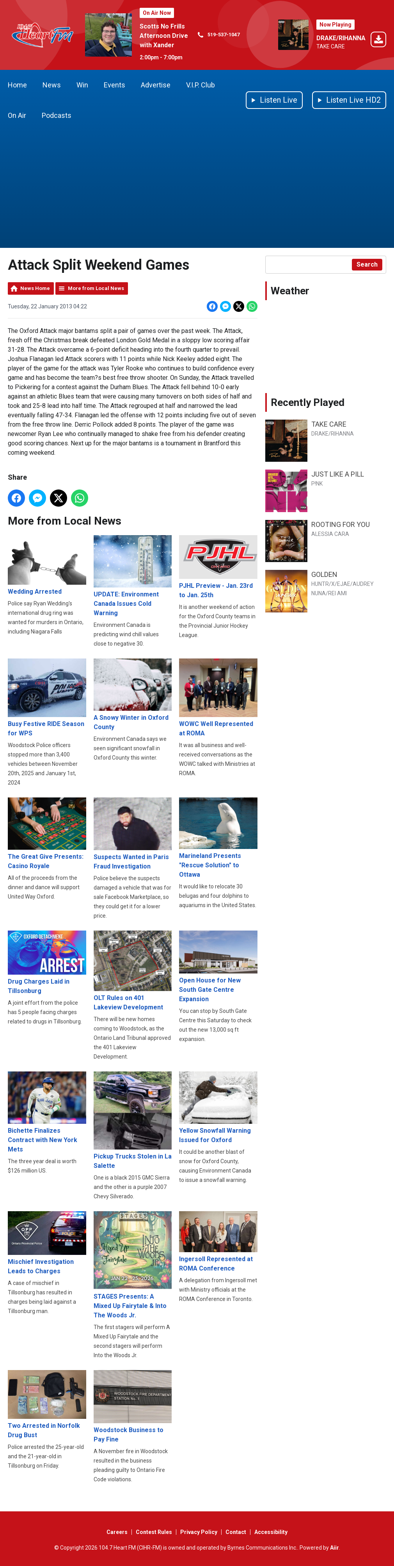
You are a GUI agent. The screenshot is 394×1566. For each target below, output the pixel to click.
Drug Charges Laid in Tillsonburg (47, 963)
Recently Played (307, 402)
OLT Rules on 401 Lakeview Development (133, 971)
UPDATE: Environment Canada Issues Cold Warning (133, 576)
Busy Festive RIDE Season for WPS (47, 697)
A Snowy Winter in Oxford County (133, 694)
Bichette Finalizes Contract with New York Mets (47, 1112)
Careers (117, 1532)
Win (82, 85)
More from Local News (96, 288)
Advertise (155, 85)
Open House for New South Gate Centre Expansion (218, 967)
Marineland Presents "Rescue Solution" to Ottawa (218, 837)
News (52, 85)
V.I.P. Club (200, 85)
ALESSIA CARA (330, 534)
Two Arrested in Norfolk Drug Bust (47, 1404)
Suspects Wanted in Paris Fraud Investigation (133, 833)
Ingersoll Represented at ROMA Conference (218, 1241)
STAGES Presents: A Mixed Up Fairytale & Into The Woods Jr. (133, 1265)
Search (367, 264)
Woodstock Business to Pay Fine (133, 1406)
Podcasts (56, 115)
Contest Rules (154, 1532)
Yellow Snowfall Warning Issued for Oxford (218, 1107)
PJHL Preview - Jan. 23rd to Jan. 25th (218, 567)
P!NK (317, 483)
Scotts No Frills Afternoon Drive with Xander (164, 36)
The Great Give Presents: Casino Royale (47, 833)
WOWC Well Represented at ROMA (218, 697)
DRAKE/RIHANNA (341, 38)
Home (17, 85)
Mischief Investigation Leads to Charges (47, 1242)
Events (114, 85)
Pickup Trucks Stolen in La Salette (133, 1120)
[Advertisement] (197, 189)
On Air (17, 115)
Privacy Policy (198, 1532)
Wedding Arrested (47, 565)
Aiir (334, 1548)
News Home (35, 288)
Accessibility (271, 1532)
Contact (235, 1532)
